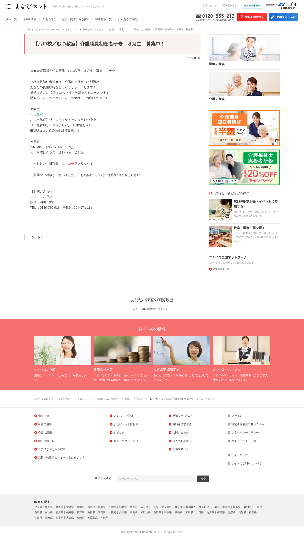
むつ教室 (36, 114)
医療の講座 (30, 19)
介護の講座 (49, 19)
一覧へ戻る (36, 237)
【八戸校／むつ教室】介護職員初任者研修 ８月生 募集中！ (162, 29)
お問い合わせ (210, 5)
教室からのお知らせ (93, 29)
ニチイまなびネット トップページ (42, 29)
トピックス (71, 29)
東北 (121, 29)
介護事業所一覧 (221, 269)
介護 (111, 29)
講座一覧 (11, 19)
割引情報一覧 (103, 19)
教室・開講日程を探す (76, 19)
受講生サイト (230, 5)
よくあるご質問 (127, 19)
